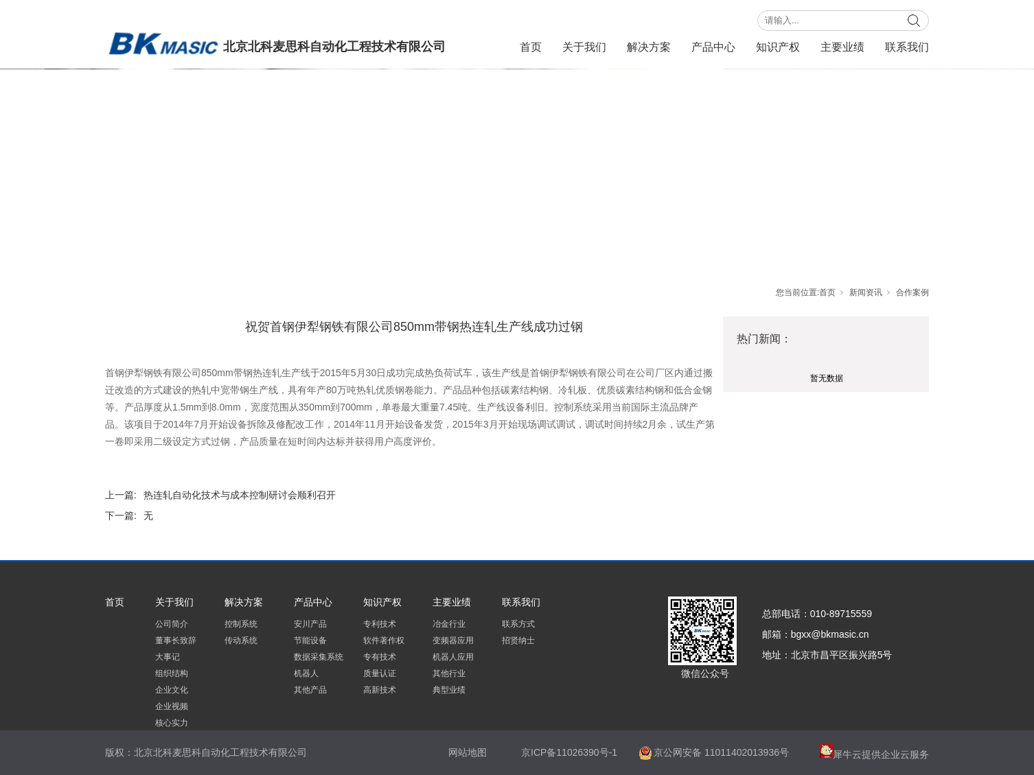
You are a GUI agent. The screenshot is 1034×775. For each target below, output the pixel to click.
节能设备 (310, 640)
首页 (531, 47)
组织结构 (171, 673)
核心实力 (171, 723)
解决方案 (649, 47)
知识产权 (778, 47)
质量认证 (379, 673)
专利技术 (379, 624)
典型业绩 (449, 690)
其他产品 (310, 690)
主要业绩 (842, 47)
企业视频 (171, 706)
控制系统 (241, 624)
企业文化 (171, 690)
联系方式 (518, 624)
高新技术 (379, 690)
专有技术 (379, 657)
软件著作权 (383, 640)
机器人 (306, 673)
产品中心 (713, 47)
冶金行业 (449, 624)
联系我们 (907, 47)
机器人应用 (453, 657)
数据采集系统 (318, 657)
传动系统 (241, 640)
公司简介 (171, 624)
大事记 (167, 657)
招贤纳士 (518, 640)
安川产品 (310, 624)
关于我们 (584, 47)
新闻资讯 (865, 292)
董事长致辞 (175, 640)
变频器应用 (453, 640)
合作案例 (912, 292)
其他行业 (449, 673)
